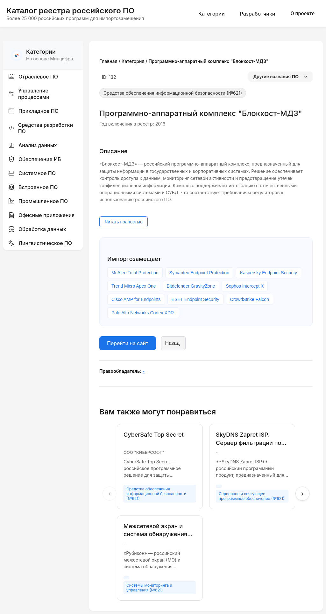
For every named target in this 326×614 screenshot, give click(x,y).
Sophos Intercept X (245, 286)
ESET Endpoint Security (195, 299)
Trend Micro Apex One (133, 286)
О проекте (302, 13)
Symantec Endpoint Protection (199, 272)
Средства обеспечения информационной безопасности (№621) (172, 93)
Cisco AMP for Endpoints (136, 299)
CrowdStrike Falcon (249, 299)
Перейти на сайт (127, 343)
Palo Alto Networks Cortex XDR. (143, 312)
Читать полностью (123, 221)
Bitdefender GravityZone (191, 286)
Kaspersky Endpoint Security (268, 272)
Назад (172, 343)
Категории (211, 13)
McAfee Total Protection (135, 272)
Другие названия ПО (280, 76)
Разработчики (257, 13)
